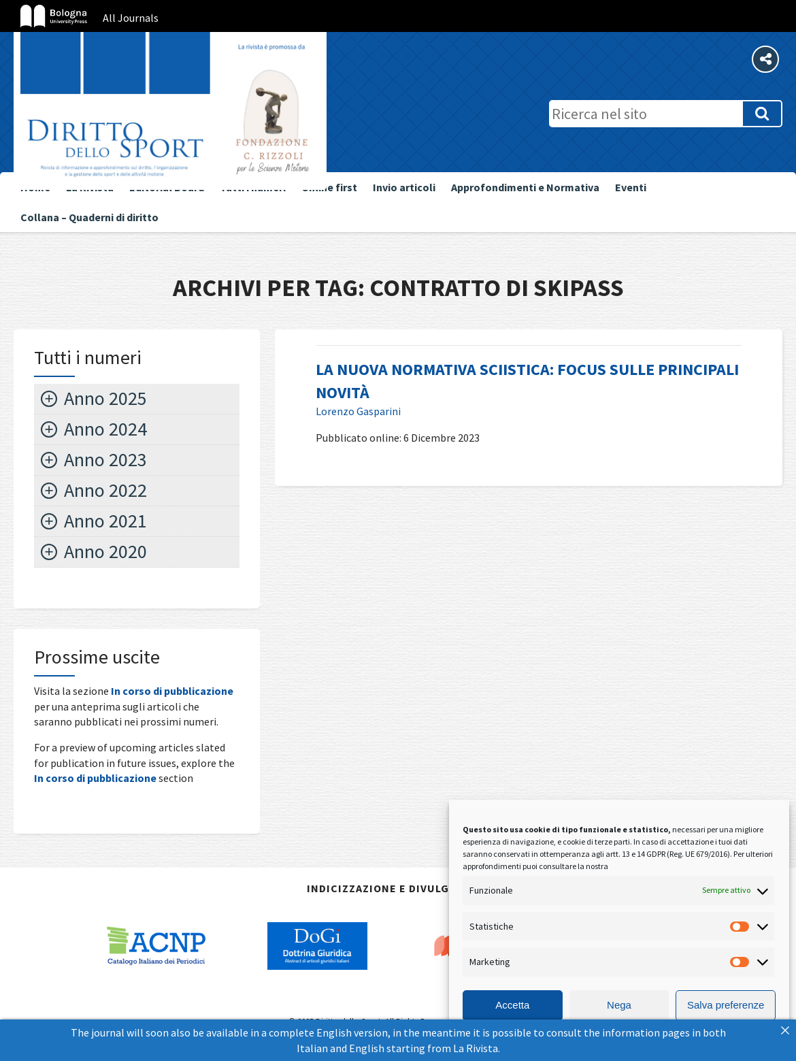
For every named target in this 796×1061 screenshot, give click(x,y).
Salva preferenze (725, 1005)
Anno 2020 (105, 551)
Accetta (512, 1005)
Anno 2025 (105, 398)
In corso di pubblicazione (172, 691)
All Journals (131, 18)
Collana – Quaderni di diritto (89, 217)
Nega (619, 1005)
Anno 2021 (105, 520)
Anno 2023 (105, 459)
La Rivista (475, 1048)
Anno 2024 (105, 429)
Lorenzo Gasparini (358, 411)
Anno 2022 (105, 490)
